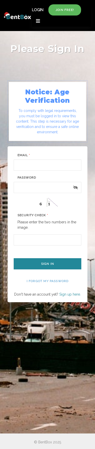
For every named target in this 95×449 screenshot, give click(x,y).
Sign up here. (70, 294)
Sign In (47, 264)
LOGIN (37, 10)
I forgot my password (48, 281)
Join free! (64, 10)
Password (26, 177)
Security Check (32, 215)
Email (23, 155)
